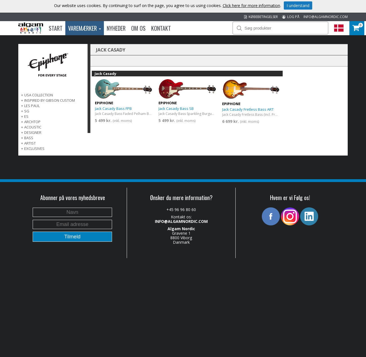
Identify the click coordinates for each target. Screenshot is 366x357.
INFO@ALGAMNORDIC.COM (325, 16)
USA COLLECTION (38, 94)
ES (26, 116)
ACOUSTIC (32, 127)
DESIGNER (32, 132)
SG (26, 111)
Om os (138, 28)
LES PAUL (32, 105)
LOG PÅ (290, 16)
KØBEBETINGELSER (261, 16)
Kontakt (161, 28)
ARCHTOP (32, 121)
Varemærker (84, 28)
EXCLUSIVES (34, 148)
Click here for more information (251, 5)
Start (56, 28)
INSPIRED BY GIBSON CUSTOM (49, 100)
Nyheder (116, 28)
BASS (28, 137)
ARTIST (30, 143)
